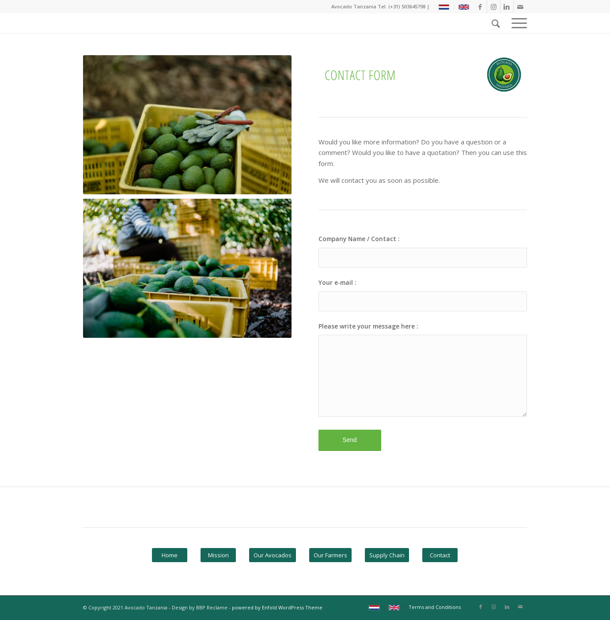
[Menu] (516, 23)
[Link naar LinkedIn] (506, 6)
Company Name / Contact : (359, 238)
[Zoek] (496, 23)
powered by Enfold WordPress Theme (277, 607)
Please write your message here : (368, 326)
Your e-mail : (337, 282)
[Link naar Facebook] (480, 6)
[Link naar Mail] (520, 6)
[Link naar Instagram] (493, 6)
